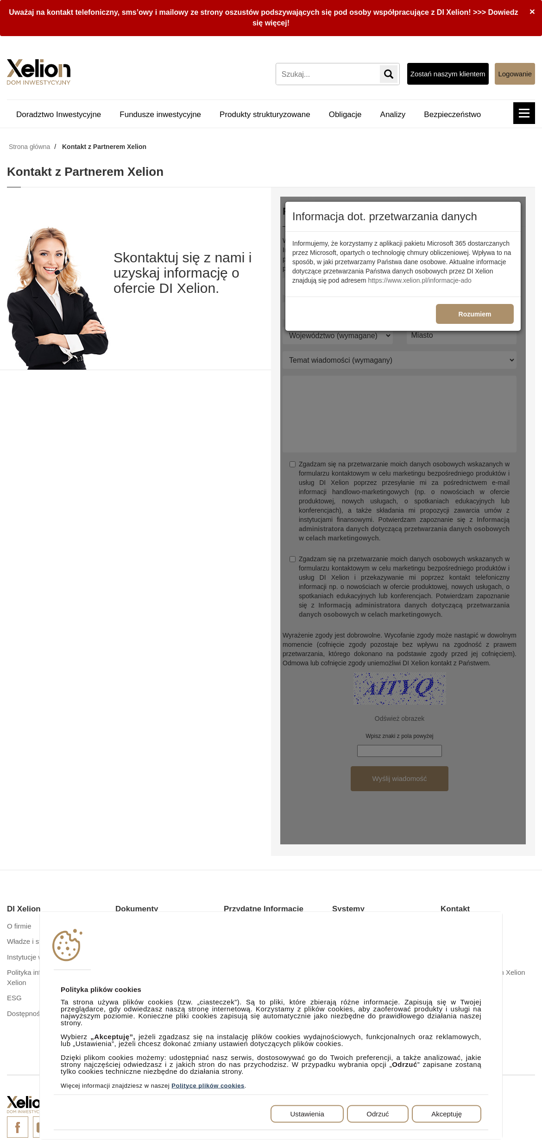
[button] (524, 113)
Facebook (17, 1127)
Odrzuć (377, 1114)
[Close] (532, 11)
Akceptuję (446, 1114)
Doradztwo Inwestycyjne (58, 114)
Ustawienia (307, 1114)
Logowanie (515, 74)
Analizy (393, 114)
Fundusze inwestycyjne (160, 114)
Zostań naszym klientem (447, 74)
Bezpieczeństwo (452, 114)
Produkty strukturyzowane (265, 114)
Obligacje (345, 114)
